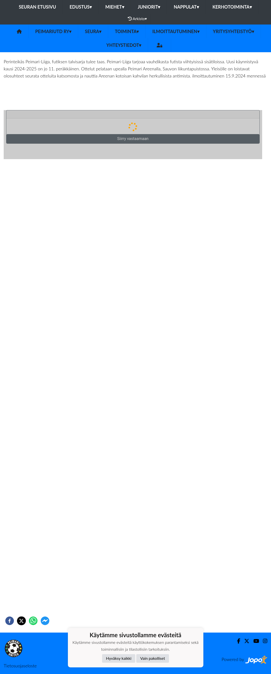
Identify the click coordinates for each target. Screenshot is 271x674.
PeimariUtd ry (53, 31)
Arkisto (137, 19)
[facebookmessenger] (45, 620)
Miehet (114, 7)
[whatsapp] (33, 620)
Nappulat (186, 7)
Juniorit (149, 7)
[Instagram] (263, 641)
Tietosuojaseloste (20, 665)
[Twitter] (244, 641)
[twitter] (21, 620)
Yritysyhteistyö (233, 31)
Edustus (81, 7)
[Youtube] (254, 641)
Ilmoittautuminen (175, 31)
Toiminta (127, 31)
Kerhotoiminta (232, 7)
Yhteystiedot (123, 45)
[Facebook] (236, 641)
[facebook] (9, 620)
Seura (93, 31)
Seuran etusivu (37, 7)
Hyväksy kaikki (118, 658)
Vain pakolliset (152, 658)
